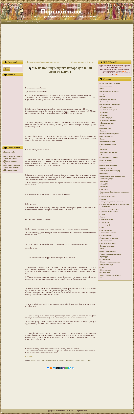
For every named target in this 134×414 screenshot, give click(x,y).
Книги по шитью (106, 160)
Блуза (102, 88)
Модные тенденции (106, 179)
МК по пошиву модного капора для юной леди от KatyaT (62, 69)
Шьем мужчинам (106, 270)
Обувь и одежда (106, 118)
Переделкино (104, 222)
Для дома (104, 115)
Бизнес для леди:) (106, 86)
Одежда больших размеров (109, 209)
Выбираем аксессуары (108, 99)
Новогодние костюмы (107, 196)
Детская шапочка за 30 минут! (82, 62)
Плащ (102, 227)
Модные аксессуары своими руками (112, 176)
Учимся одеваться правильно (110, 254)
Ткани (102, 249)
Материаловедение (106, 163)
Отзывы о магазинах (108, 120)
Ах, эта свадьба (106, 241)
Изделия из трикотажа (108, 144)
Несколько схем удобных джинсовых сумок (13, 157)
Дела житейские (105, 102)
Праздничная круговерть (109, 238)
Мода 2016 (104, 187)
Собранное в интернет (108, 243)
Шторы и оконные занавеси (110, 262)
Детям (33, 360)
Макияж (104, 149)
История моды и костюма (109, 157)
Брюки (102, 96)
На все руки (104, 189)
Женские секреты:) (106, 136)
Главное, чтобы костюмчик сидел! (10, 153)
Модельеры (104, 173)
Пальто (102, 217)
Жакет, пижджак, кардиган (109, 133)
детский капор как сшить (83, 360)
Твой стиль (105, 155)
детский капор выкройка (66, 360)
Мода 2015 (104, 184)
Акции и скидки (106, 107)
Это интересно (105, 272)
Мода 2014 (104, 181)
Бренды (102, 94)
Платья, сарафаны (106, 225)
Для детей (104, 112)
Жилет (102, 139)
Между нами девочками (108, 165)
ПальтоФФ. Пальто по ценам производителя (12, 166)
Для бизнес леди (105, 128)
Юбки (102, 278)
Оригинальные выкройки (109, 211)
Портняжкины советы (108, 233)
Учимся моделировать (108, 251)
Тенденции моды (107, 264)
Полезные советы (106, 230)
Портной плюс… (64, 11)
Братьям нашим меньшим (109, 91)
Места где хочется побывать (111, 275)
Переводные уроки (106, 219)
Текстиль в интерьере (107, 246)
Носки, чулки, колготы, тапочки (111, 202)
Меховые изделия (106, 168)
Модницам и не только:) (109, 152)
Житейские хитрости (107, 141)
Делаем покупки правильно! (110, 104)
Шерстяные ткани (10, 170)
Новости (103, 199)
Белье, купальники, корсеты (110, 83)
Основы (102, 214)
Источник (29, 357)
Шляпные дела (105, 259)
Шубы (102, 267)
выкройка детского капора (50, 360)
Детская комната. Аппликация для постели (43, 62)
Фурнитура (104, 257)
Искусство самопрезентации (110, 147)
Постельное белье (106, 235)
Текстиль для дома (107, 123)
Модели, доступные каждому (110, 171)
